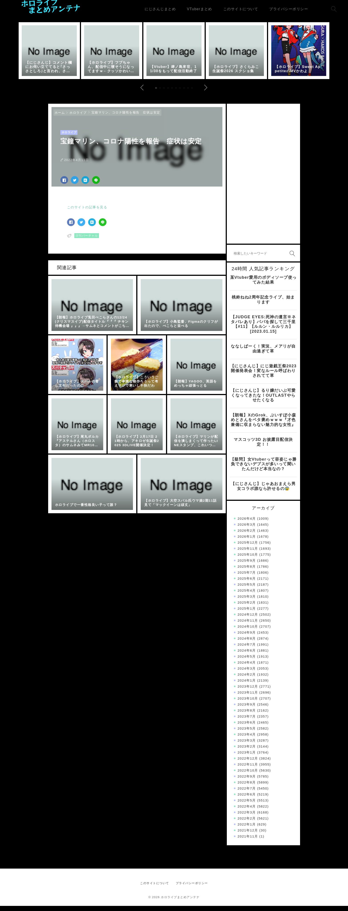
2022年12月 (248, 763)
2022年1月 (247, 829)
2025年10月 (248, 559)
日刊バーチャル (86, 240)
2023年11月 (248, 697)
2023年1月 (247, 757)
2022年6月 (247, 799)
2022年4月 (247, 811)
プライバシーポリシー (192, 888)
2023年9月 (247, 709)
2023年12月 (248, 691)
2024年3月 (247, 673)
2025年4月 (247, 595)
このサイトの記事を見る (87, 212)
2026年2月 (247, 535)
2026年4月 (247, 523)
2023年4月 (247, 739)
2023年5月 (247, 733)
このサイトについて (154, 888)
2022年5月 (247, 805)
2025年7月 (247, 577)
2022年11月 (248, 769)
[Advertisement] (263, 178)
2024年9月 (247, 637)
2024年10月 (248, 631)
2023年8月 (247, 715)
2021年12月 (248, 835)
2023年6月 (247, 727)
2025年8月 (247, 571)
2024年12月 (248, 619)
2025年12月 (248, 547)
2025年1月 (247, 613)
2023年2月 (247, 751)
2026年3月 (247, 529)
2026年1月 (247, 541)
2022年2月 (247, 823)
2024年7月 (247, 649)
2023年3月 (247, 745)
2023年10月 (248, 703)
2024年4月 (247, 667)
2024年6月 (247, 655)
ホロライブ (78, 117)
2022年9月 (247, 781)
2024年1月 (247, 685)
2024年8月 (247, 643)
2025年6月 (247, 583)
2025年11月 (248, 553)
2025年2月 (247, 607)
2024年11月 (248, 625)
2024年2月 (247, 679)
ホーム (60, 117)
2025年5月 (247, 589)
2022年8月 (247, 787)
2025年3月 (247, 601)
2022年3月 (247, 817)
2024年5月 (247, 661)
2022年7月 (247, 793)
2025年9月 (247, 565)
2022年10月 (248, 775)
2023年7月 (247, 721)
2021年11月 (248, 841)
